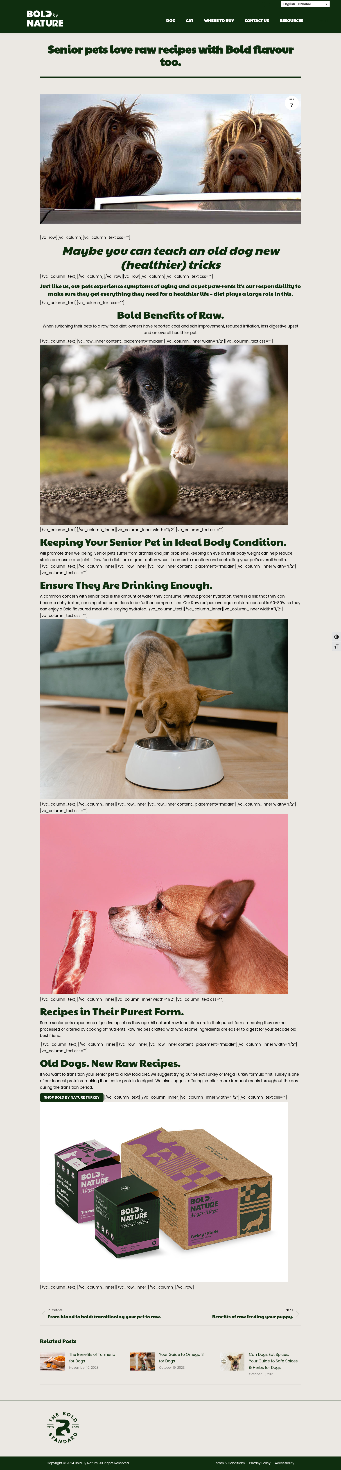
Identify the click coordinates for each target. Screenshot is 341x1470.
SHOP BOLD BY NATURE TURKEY (72, 1097)
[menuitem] (305, 4)
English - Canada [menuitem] (297, 4)
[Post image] (52, 1362)
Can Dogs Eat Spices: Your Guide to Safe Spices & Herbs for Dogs (273, 1361)
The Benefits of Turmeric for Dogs (92, 1358)
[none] (305, 4)
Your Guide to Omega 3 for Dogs (181, 1358)
